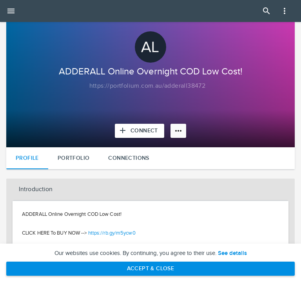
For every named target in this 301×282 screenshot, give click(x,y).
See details (232, 253)
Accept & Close (150, 268)
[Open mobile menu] (11, 11)
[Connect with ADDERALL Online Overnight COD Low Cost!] (139, 131)
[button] (150, 190)
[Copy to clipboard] (147, 86)
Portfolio (74, 158)
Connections (128, 158)
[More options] (178, 131)
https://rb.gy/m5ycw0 (112, 233)
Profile (27, 158)
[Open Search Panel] (266, 11)
